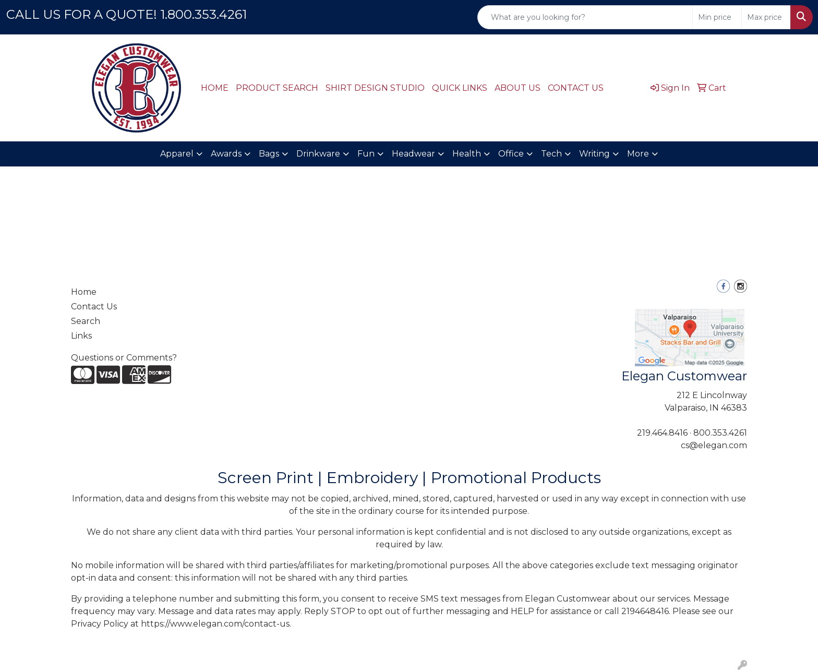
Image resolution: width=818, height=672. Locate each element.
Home (84, 292)
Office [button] (511, 154)
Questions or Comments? (124, 358)
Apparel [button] (177, 154)
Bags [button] (269, 154)
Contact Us (94, 306)
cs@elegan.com (714, 445)
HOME (214, 88)
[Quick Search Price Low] (717, 17)
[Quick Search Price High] (766, 17)
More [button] (638, 154)
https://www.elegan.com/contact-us (215, 624)
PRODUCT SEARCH (277, 88)
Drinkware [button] (318, 154)
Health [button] (466, 154)
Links (81, 336)
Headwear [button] (413, 154)
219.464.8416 (662, 433)
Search (85, 321)
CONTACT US (576, 88)
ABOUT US (517, 88)
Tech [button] (551, 154)
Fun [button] (366, 154)
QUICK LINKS (459, 88)
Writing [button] (594, 154)
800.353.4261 (720, 433)
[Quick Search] (585, 17)
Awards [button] (226, 154)
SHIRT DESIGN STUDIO (375, 88)
